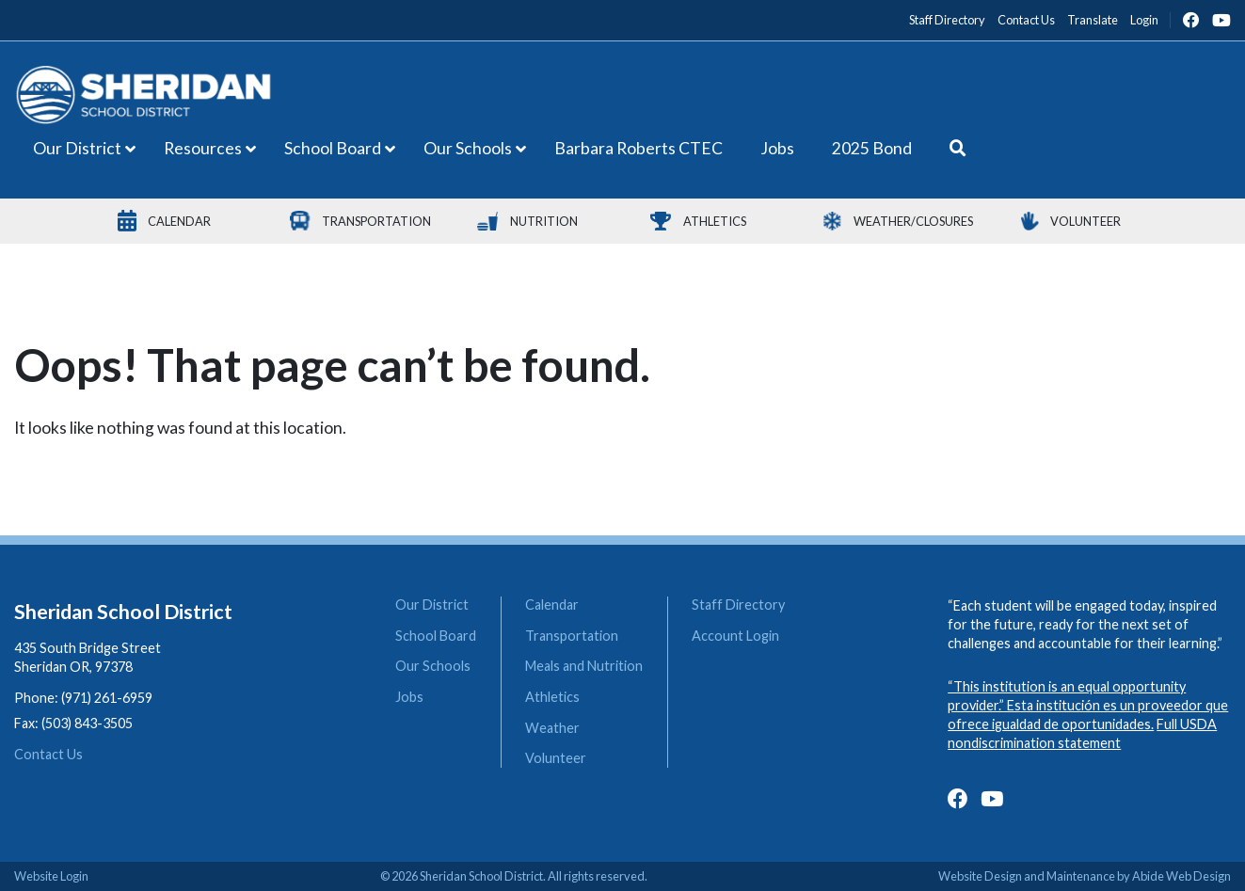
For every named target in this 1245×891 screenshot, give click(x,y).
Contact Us (48, 754)
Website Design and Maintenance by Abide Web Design (1084, 875)
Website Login (51, 875)
